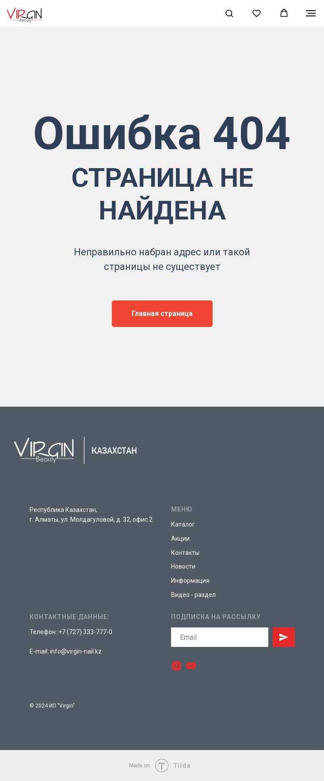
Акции (180, 538)
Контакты (185, 552)
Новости (183, 566)
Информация (190, 580)
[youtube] (191, 665)
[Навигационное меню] (311, 13)
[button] (229, 13)
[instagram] (176, 665)
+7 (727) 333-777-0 (85, 631)
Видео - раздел (193, 594)
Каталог (183, 524)
